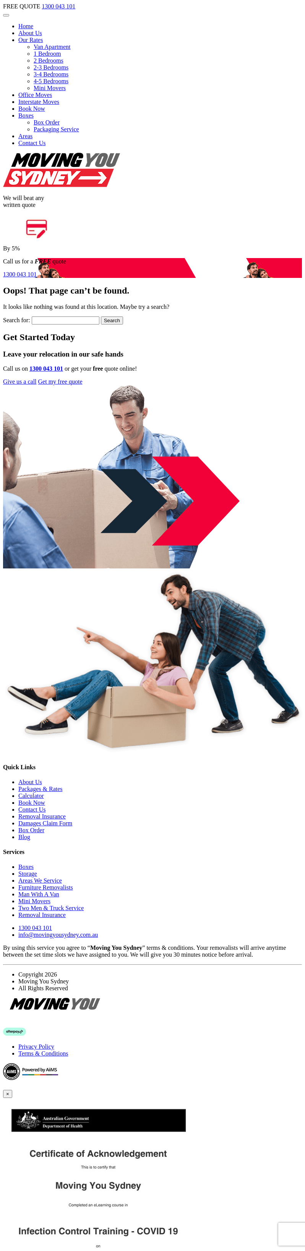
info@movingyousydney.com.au (58, 934)
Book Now (31, 108)
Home (25, 26)
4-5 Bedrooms (51, 81)
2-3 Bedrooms (51, 67)
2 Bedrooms (48, 60)
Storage (27, 873)
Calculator (31, 796)
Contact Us (32, 143)
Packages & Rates (40, 789)
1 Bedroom (47, 53)
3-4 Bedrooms (51, 74)
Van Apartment (52, 47)
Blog (24, 837)
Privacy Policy (36, 1046)
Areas (25, 136)
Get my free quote (60, 381)
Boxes (26, 115)
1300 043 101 (58, 6)
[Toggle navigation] (6, 15)
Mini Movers (50, 88)
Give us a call (20, 381)
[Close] (7, 1094)
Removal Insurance (42, 816)
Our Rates (30, 40)
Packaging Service (56, 129)
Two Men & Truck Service (51, 908)
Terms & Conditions (43, 1053)
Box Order (47, 122)
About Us (30, 33)
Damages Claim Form (45, 823)
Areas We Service (40, 880)
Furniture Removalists (45, 887)
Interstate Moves (38, 101)
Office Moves (35, 95)
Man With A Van (38, 894)
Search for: (16, 320)
